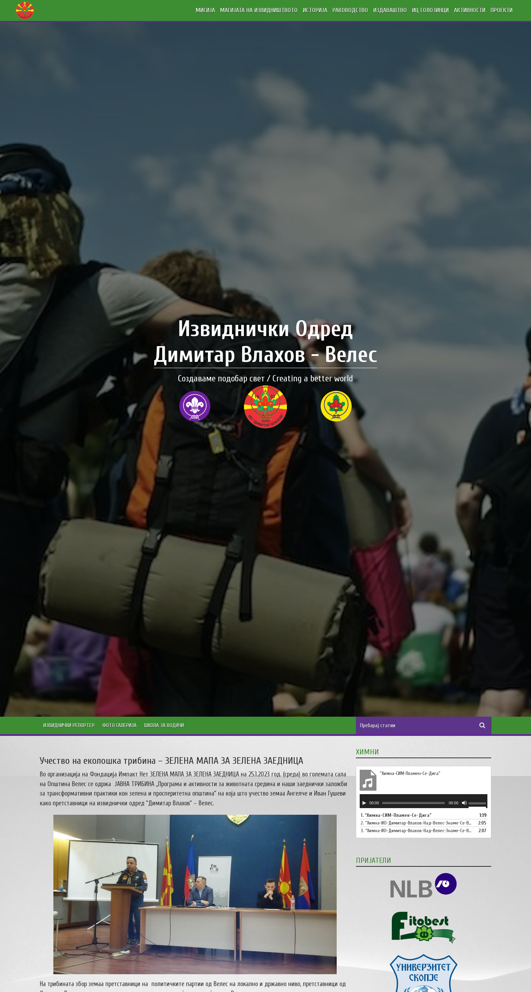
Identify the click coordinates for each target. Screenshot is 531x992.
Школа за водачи (164, 725)
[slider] (413, 803)
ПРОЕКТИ (502, 10)
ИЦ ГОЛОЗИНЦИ (430, 10)
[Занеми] (464, 803)
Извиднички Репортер (69, 725)
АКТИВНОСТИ (469, 10)
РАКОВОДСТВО (350, 10)
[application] (423, 801)
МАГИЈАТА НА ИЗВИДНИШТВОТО (259, 10)
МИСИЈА (205, 10)
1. (396, 815)
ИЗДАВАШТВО (390, 10)
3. (416, 831)
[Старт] (364, 803)
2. (416, 823)
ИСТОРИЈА (315, 10)
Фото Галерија (119, 725)
